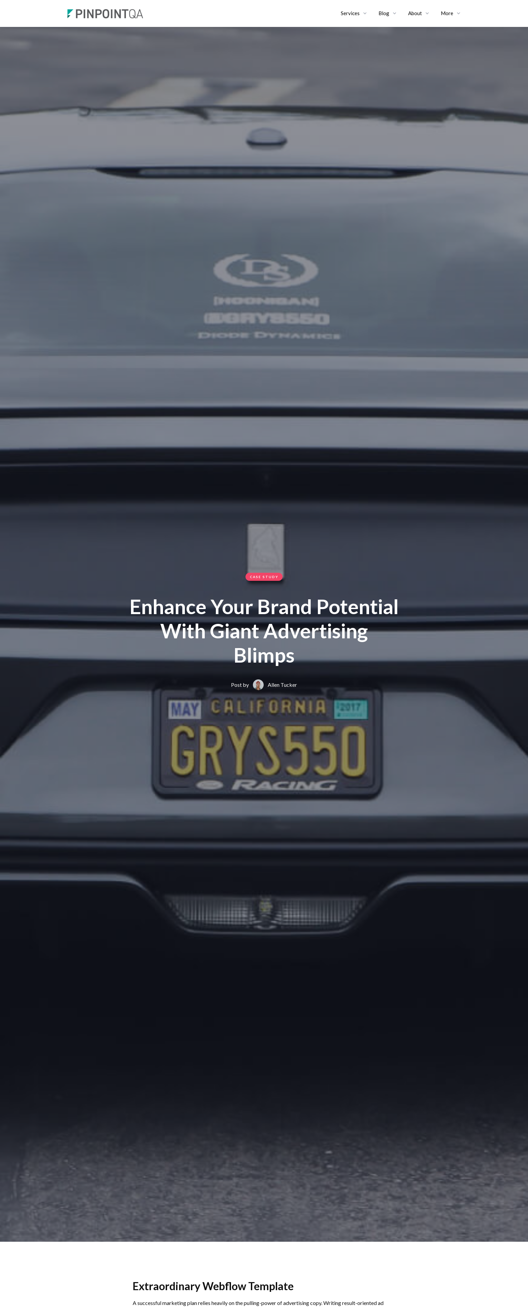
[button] (354, 13)
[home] (105, 13)
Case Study (264, 577)
